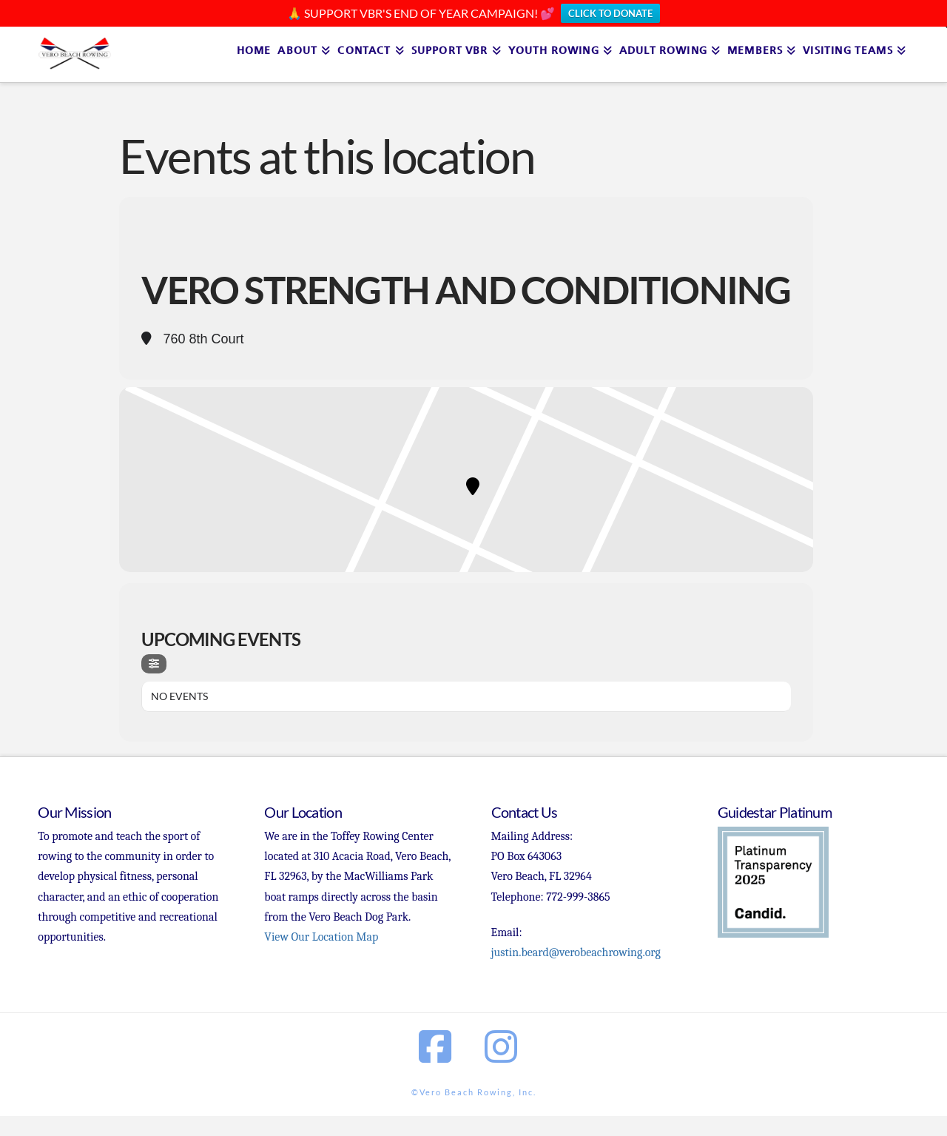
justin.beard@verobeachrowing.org (576, 952)
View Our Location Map (321, 937)
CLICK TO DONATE (610, 13)
